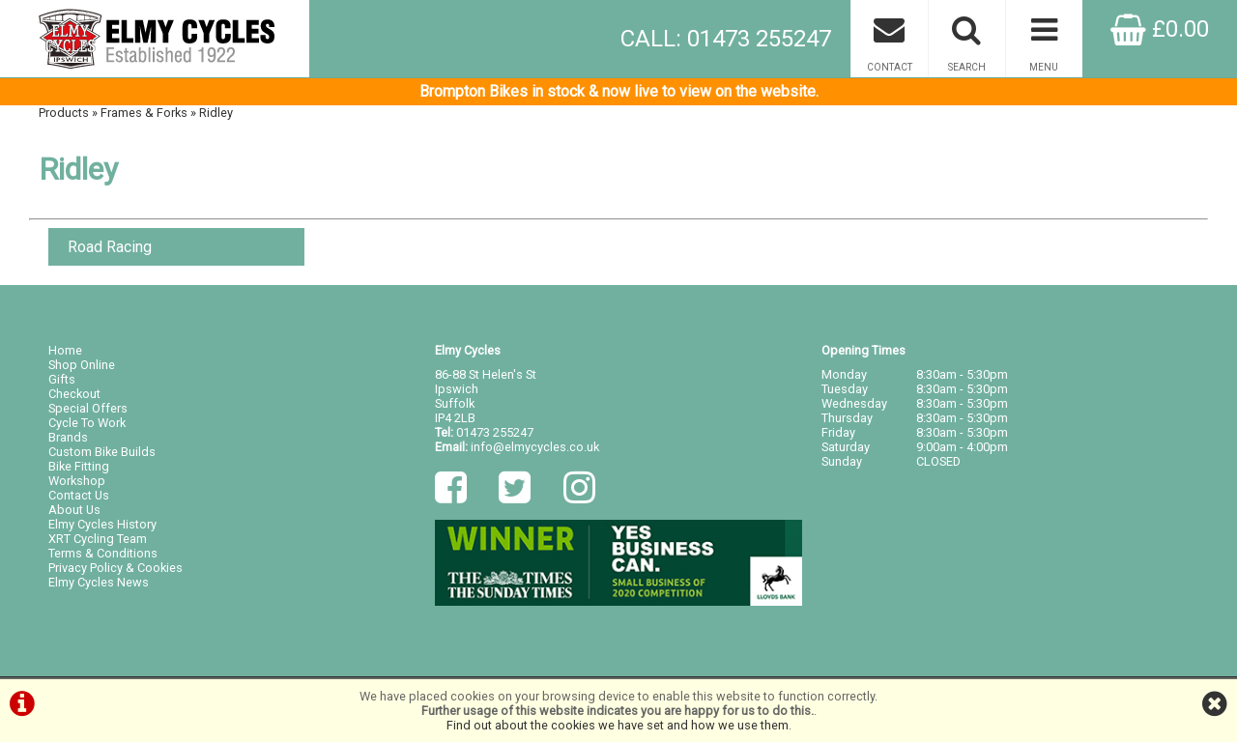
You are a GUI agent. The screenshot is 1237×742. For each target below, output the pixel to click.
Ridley (216, 112)
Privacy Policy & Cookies (115, 567)
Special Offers (88, 408)
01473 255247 (494, 432)
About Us (74, 509)
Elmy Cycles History (102, 524)
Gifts (61, 379)
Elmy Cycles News (98, 582)
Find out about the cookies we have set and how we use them (617, 725)
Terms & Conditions (103, 553)
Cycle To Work (87, 422)
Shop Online (81, 364)
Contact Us (78, 495)
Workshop (76, 480)
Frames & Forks (144, 112)
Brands (68, 437)
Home (65, 350)
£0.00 (1159, 29)
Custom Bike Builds (102, 451)
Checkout (74, 393)
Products (64, 112)
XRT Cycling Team (97, 538)
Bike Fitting (78, 466)
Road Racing (110, 247)
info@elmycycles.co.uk (535, 447)
